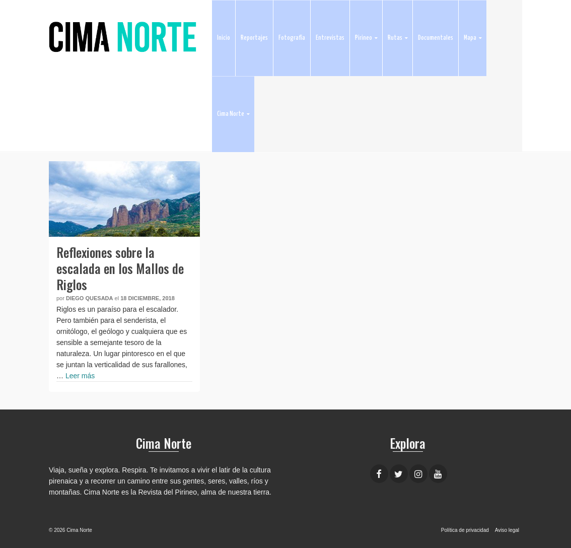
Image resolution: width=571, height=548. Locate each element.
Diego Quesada (89, 298)
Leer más (80, 376)
